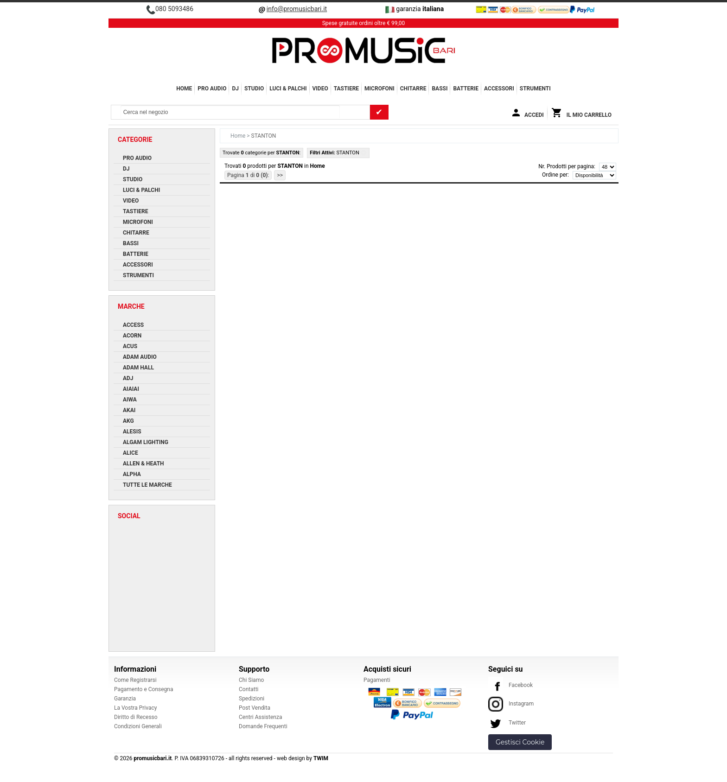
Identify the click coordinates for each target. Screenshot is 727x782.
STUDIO (254, 88)
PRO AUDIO (212, 88)
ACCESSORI (499, 88)
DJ (235, 88)
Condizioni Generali (138, 726)
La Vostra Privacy (135, 708)
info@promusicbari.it (297, 9)
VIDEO (320, 88)
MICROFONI (379, 88)
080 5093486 (174, 9)
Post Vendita (254, 708)
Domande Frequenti (263, 726)
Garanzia (125, 698)
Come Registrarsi (135, 680)
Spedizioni (251, 698)
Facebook (510, 685)
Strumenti (535, 88)
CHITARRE (413, 88)
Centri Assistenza (260, 717)
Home (184, 88)
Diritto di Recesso (136, 717)
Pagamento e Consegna (143, 689)
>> (280, 175)
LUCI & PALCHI (287, 88)
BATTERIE (465, 88)
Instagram (511, 703)
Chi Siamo (251, 680)
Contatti (249, 689)
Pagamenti (377, 680)
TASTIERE (346, 88)
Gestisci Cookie (520, 742)
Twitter (507, 722)
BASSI (439, 88)
